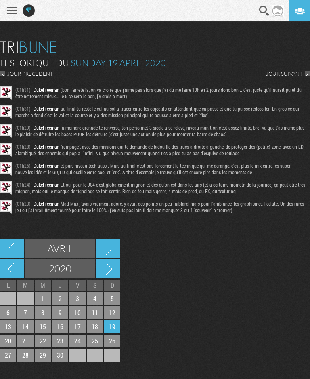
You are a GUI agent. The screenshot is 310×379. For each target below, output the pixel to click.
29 (43, 355)
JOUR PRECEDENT (30, 73)
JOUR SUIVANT (284, 73)
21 (25, 341)
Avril (60, 248)
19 (112, 326)
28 (25, 355)
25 (95, 341)
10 (77, 312)
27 (8, 355)
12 (112, 312)
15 (43, 326)
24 (77, 341)
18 (95, 326)
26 (112, 341)
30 (60, 355)
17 (77, 326)
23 (60, 341)
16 (60, 326)
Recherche (264, 11)
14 (25, 326)
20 (8, 341)
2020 (60, 269)
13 (8, 326)
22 (43, 341)
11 (95, 312)
